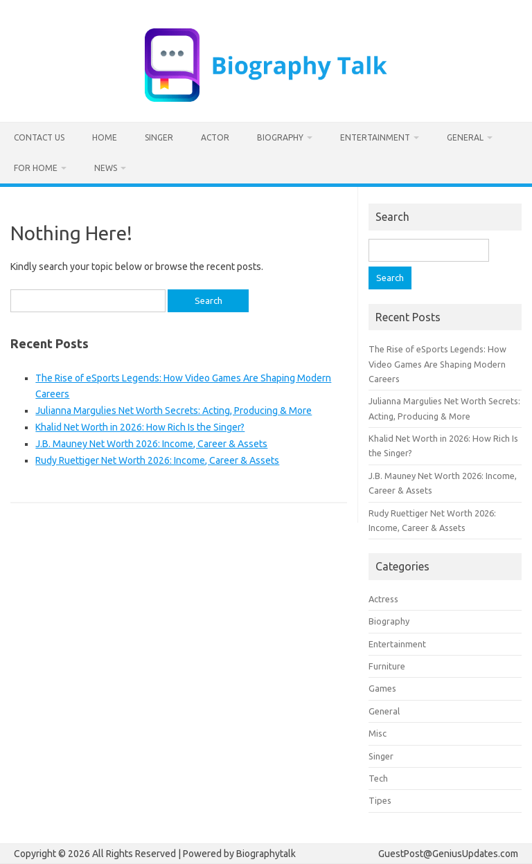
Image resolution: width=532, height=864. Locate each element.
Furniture (387, 666)
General (465, 137)
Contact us (39, 137)
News (105, 167)
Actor (215, 137)
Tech (378, 778)
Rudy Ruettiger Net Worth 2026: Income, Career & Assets (157, 460)
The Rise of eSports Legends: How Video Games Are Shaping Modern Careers (437, 364)
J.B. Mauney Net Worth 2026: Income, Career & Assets (151, 443)
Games (382, 688)
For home (35, 167)
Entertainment (375, 137)
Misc (378, 733)
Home (104, 137)
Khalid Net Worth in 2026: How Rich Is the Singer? (140, 427)
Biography (280, 137)
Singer (159, 137)
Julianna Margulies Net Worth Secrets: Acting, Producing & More (173, 410)
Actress (383, 599)
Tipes (380, 800)
